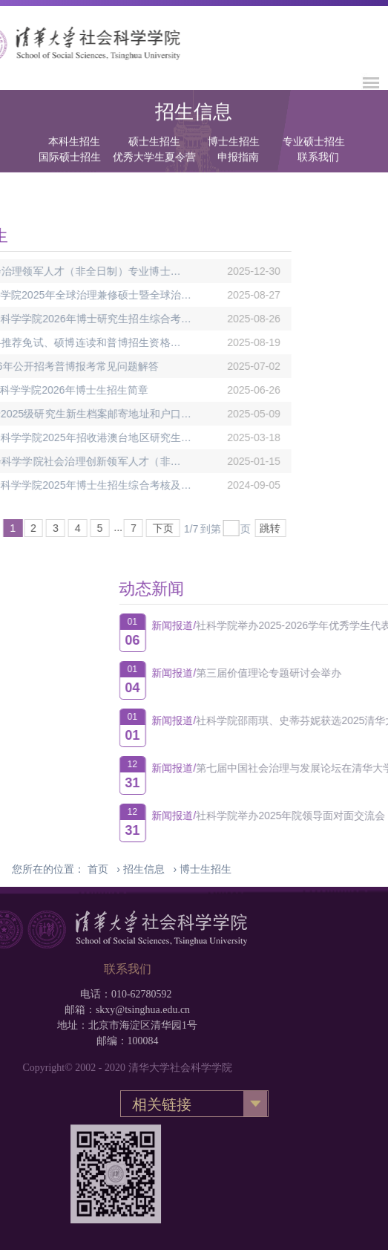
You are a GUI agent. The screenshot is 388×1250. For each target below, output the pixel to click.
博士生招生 (234, 128)
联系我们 (318, 144)
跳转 (210, 528)
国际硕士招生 (70, 144)
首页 (98, 869)
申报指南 (238, 144)
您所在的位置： (48, 869)
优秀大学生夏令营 (154, 144)
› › (159, 869)
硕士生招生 (154, 128)
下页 (103, 528)
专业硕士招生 (314, 128)
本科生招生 (74, 128)
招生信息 (144, 869)
